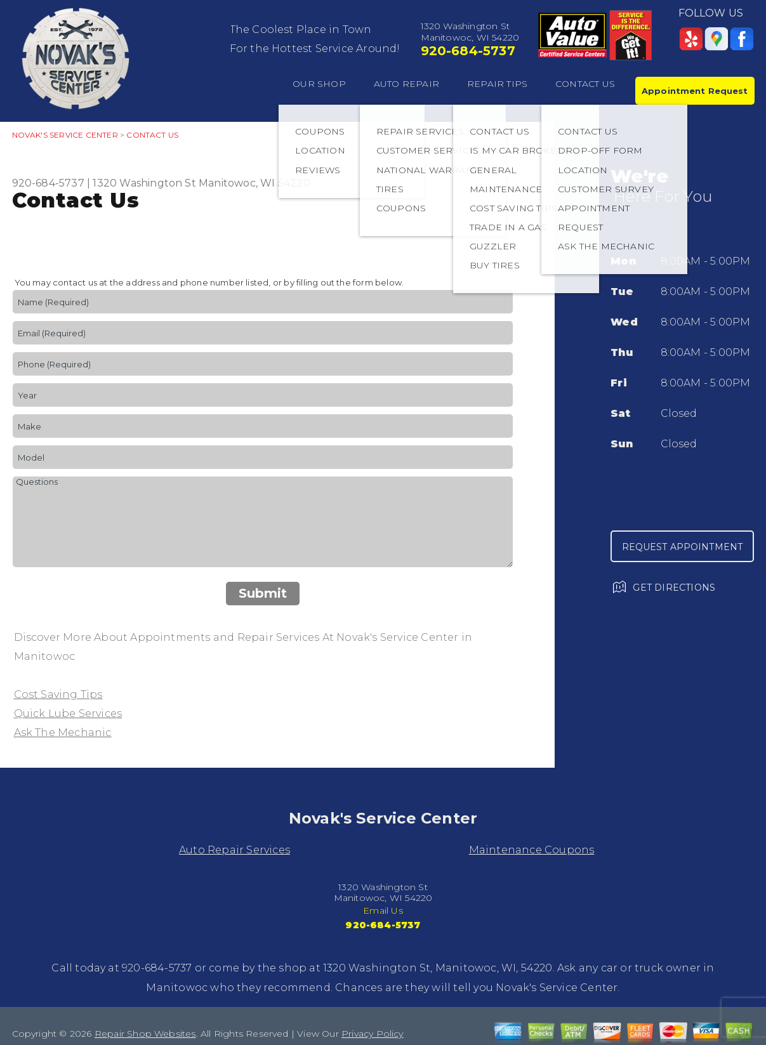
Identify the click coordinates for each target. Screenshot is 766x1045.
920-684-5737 (468, 50)
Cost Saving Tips (58, 694)
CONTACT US (585, 83)
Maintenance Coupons (532, 850)
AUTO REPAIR (406, 83)
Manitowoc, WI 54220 (254, 183)
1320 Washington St (144, 183)
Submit (263, 593)
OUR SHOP (319, 83)
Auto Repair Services (234, 850)
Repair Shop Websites (145, 1033)
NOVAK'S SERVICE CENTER (65, 135)
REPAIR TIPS (497, 83)
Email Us (383, 910)
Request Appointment (682, 547)
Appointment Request (695, 91)
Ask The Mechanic (63, 732)
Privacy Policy (372, 1033)
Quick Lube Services (68, 713)
